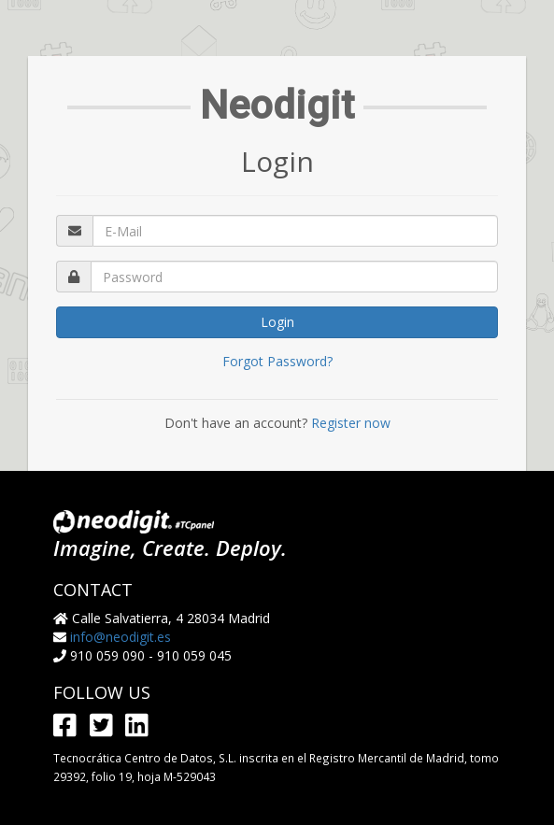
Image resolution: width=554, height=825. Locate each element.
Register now (351, 423)
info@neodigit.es (120, 637)
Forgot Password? (277, 361)
